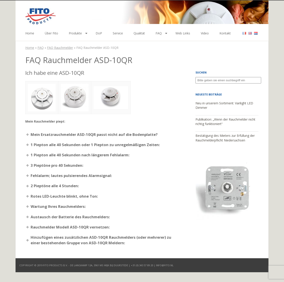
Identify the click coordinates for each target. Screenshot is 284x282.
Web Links (183, 33)
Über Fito (51, 33)
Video (205, 33)
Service (118, 33)
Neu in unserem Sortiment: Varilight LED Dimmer (224, 105)
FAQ (159, 33)
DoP (99, 33)
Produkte (75, 33)
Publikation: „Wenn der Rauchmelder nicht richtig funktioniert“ (225, 121)
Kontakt (225, 33)
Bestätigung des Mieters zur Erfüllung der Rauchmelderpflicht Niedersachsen (225, 137)
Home (29, 33)
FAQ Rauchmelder (60, 48)
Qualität (139, 33)
